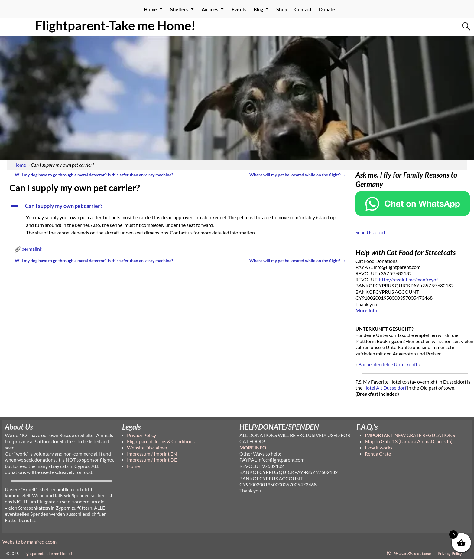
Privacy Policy (141, 435)
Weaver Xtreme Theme (412, 553)
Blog (258, 9)
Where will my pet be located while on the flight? (297, 174)
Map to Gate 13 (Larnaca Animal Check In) (409, 441)
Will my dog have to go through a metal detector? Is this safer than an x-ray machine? (91, 174)
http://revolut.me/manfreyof (408, 279)
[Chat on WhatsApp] (413, 214)
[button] (177, 206)
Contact (303, 9)
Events (239, 9)
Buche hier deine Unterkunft (388, 364)
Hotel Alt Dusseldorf (384, 388)
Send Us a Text (370, 232)
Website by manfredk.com (29, 541)
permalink (31, 249)
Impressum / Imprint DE (152, 460)
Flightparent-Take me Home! (115, 25)
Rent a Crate (378, 453)
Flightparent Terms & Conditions (161, 441)
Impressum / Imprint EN (152, 453)
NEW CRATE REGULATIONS (410, 435)
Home (150, 9)
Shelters (179, 9)
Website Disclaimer (147, 447)
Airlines (210, 9)
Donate (327, 9)
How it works (378, 447)
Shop (281, 9)
